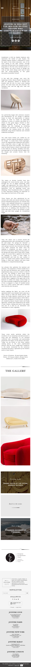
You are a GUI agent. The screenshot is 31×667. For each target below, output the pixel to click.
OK (21, 665)
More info (16, 665)
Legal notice (18, 607)
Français (12, 607)
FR (26, 8)
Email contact (16, 617)
